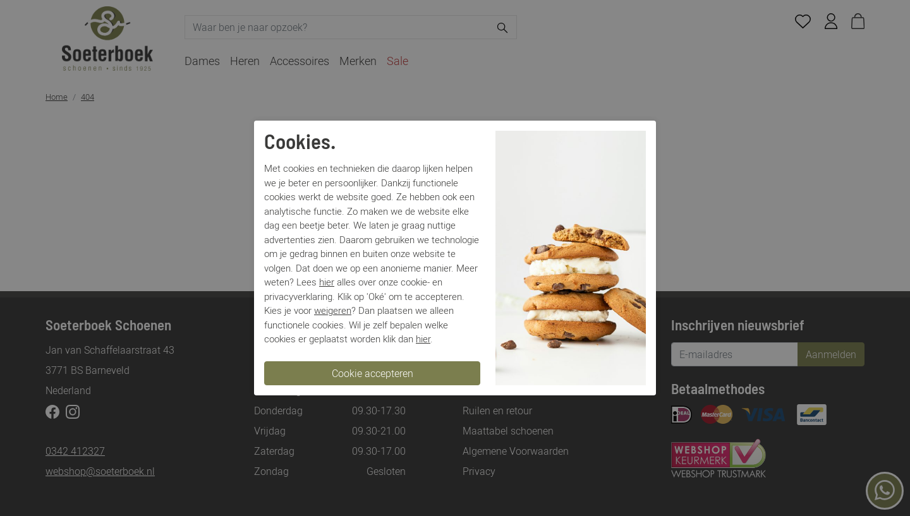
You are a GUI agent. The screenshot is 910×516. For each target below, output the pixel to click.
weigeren (332, 310)
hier (326, 281)
